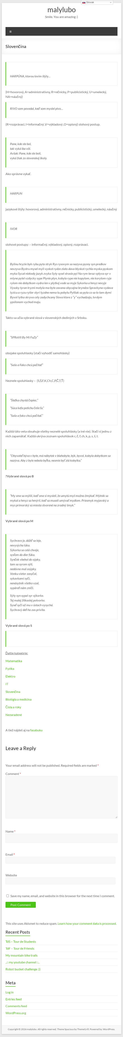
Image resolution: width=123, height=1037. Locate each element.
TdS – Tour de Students (21, 941)
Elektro (10, 676)
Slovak (88, 2)
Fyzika (10, 668)
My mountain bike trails (22, 955)
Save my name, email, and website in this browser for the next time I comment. (62, 896)
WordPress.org (16, 1013)
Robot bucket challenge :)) (23, 969)
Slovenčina (13, 691)
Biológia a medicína (18, 699)
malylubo (61, 9)
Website (11, 875)
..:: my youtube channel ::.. (23, 962)
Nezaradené (14, 715)
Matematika (14, 661)
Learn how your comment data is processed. (87, 923)
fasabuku (36, 730)
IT (7, 684)
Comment (13, 774)
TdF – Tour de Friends (20, 948)
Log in (10, 992)
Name (10, 831)
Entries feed (14, 999)
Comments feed (16, 1006)
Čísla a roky (13, 707)
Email (10, 854)
